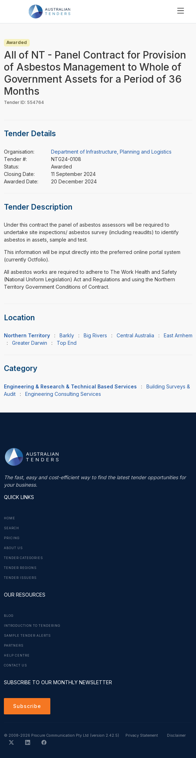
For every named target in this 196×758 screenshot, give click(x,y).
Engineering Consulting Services (63, 394)
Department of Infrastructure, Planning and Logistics (111, 152)
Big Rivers (95, 335)
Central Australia (135, 335)
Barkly (67, 335)
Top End (67, 343)
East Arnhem (178, 335)
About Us (13, 548)
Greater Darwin (29, 343)
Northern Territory (27, 335)
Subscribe (27, 706)
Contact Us (15, 665)
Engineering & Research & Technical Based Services (70, 386)
